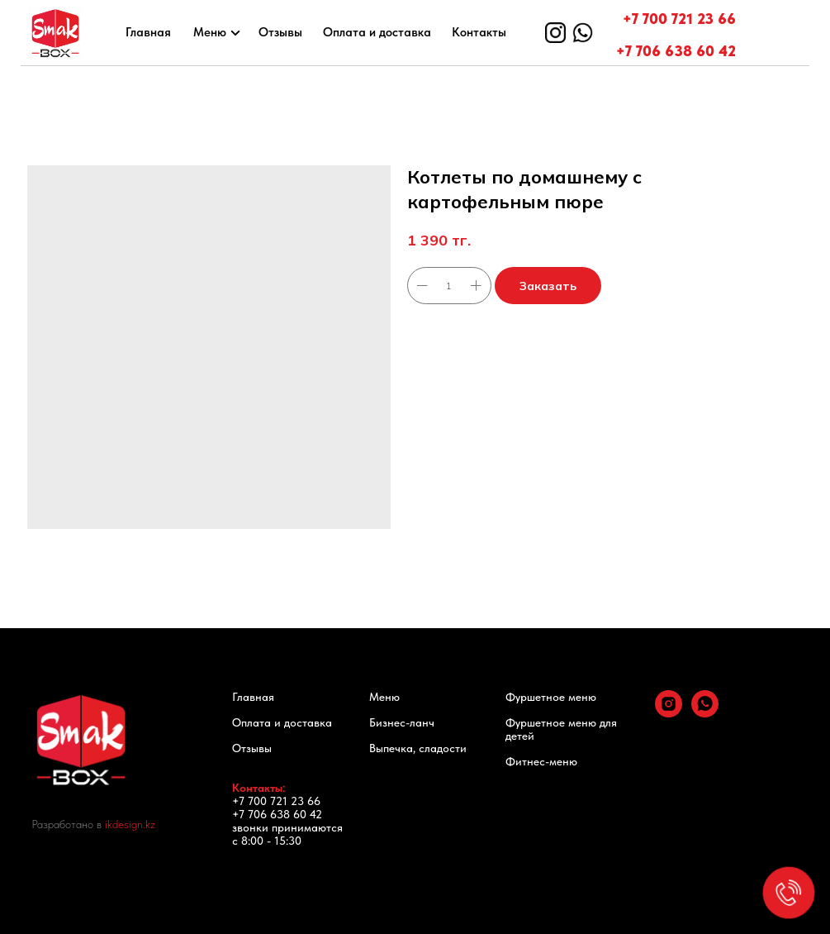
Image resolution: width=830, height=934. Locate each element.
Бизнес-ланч (401, 722)
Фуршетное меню (550, 696)
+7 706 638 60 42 (676, 51)
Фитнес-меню (541, 761)
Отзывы (280, 32)
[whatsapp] (705, 713)
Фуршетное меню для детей (561, 729)
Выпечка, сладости (418, 748)
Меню (209, 32)
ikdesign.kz (130, 824)
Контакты (479, 32)
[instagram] (668, 713)
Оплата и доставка (377, 32)
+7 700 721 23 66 (679, 18)
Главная (148, 32)
